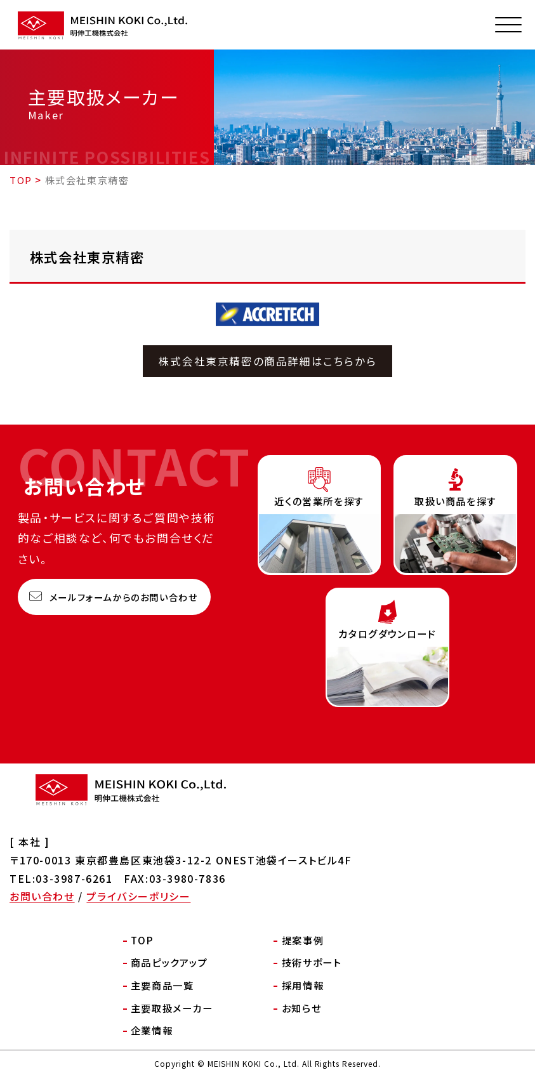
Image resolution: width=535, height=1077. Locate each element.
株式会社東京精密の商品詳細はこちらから (267, 361)
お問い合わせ (42, 896)
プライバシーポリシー (138, 896)
